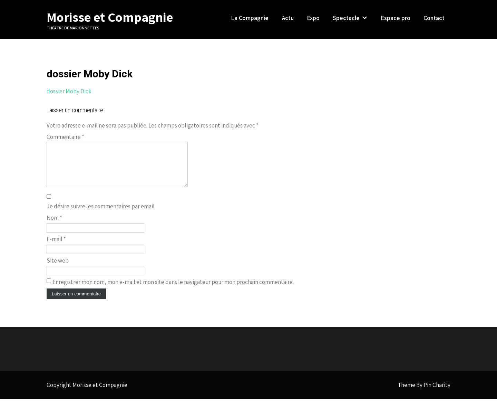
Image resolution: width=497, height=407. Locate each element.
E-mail (56, 247)
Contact (434, 18)
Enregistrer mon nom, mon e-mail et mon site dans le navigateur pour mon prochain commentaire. (173, 290)
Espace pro (395, 18)
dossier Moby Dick (69, 91)
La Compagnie (250, 18)
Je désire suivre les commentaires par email (101, 214)
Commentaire (65, 137)
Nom (54, 226)
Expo (313, 18)
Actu (288, 18)
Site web (58, 269)
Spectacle (346, 18)
